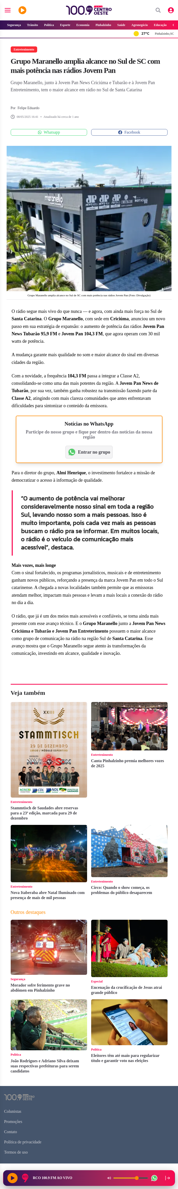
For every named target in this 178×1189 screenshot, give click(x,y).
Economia (82, 25)
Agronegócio (139, 25)
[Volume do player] (130, 1178)
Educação (160, 25)
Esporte (65, 25)
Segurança (14, 25)
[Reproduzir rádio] (12, 1178)
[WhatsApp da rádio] (154, 1178)
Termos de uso (16, 1152)
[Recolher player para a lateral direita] (168, 1178)
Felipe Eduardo (28, 108)
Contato (10, 1132)
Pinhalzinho (103, 25)
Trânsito (32, 25)
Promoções (13, 1121)
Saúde (121, 25)
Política (49, 25)
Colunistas (12, 1111)
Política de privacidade (23, 1142)
